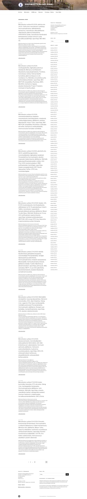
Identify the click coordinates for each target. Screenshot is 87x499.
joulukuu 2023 (53, 108)
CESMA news (33, 12)
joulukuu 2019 (53, 174)
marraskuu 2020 (54, 161)
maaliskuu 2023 (53, 126)
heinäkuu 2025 (53, 68)
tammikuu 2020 (53, 172)
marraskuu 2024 (54, 85)
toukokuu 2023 (53, 122)
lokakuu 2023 (53, 112)
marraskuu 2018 (53, 197)
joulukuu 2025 (53, 58)
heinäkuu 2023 (53, 118)
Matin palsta (26, 12)
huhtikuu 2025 (53, 74)
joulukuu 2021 (53, 145)
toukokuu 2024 (53, 97)
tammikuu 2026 (53, 56)
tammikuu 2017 (53, 232)
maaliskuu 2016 (53, 246)
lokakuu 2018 (53, 199)
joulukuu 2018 (53, 195)
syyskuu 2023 (53, 114)
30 (35, 461)
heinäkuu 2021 (53, 151)
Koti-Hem (20, 12)
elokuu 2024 (53, 91)
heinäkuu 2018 (53, 205)
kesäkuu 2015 (53, 257)
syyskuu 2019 (53, 180)
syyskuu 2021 (53, 149)
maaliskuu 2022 (53, 143)
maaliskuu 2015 (53, 261)
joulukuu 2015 (53, 253)
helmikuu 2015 (53, 263)
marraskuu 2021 (53, 147)
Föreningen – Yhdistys (49, 12)
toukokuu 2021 (53, 153)
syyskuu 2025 (53, 64)
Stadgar (19, 484)
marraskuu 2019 (53, 176)
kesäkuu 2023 (53, 120)
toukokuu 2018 (53, 209)
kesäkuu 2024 (53, 95)
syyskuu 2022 (53, 137)
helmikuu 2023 (53, 128)
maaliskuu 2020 (53, 170)
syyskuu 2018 (53, 201)
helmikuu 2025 (53, 79)
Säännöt (23, 484)
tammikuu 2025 (53, 81)
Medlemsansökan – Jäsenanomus (24, 487)
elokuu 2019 (53, 182)
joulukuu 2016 (53, 234)
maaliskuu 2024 (53, 101)
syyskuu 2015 (53, 255)
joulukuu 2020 (53, 159)
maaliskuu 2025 (53, 77)
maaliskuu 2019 (53, 188)
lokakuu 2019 (53, 178)
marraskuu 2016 (53, 236)
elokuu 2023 (53, 116)
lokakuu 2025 (53, 62)
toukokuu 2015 (53, 259)
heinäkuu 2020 (53, 166)
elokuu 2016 (53, 242)
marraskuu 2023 (54, 110)
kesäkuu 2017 (53, 224)
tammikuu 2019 (53, 193)
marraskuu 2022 (54, 132)
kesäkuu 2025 (53, 70)
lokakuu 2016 (53, 238)
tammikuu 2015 (53, 265)
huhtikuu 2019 (53, 186)
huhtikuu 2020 (53, 168)
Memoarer (41, 12)
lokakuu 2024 (53, 87)
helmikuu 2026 (53, 54)
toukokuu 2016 (53, 244)
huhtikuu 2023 (53, 124)
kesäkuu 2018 (53, 207)
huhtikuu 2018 (53, 211)
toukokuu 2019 (53, 184)
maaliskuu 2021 (53, 157)
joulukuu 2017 (53, 215)
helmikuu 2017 (53, 230)
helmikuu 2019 (53, 190)
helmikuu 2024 (53, 103)
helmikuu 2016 (53, 248)
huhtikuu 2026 (53, 50)
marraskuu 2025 (54, 60)
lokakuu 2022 (53, 135)
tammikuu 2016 (53, 251)
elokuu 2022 (53, 139)
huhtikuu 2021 (53, 155)
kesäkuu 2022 (53, 141)
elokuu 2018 (53, 203)
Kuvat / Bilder (58, 12)
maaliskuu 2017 (53, 228)
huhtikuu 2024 (53, 99)
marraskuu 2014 (53, 269)
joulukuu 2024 (53, 83)
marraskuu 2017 (53, 217)
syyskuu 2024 (53, 89)
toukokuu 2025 (53, 72)
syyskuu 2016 (53, 240)
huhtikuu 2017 (53, 226)
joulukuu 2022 (53, 130)
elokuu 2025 (53, 66)
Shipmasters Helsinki (39, 4)
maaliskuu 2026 (53, 52)
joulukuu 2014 (53, 267)
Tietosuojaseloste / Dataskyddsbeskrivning (47, 496)
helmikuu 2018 (53, 213)
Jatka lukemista (21, 58)
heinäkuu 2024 (53, 93)
